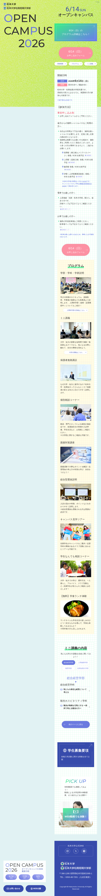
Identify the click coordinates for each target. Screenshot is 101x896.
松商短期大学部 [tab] (82, 668)
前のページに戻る (76, 724)
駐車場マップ (65, 229)
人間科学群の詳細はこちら (76, 310)
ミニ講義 (90, 64)
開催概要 (60, 64)
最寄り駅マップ (66, 209)
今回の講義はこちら (75, 352)
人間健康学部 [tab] (83, 662)
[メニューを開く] (94, 6)
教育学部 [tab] (68, 668)
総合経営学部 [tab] (68, 662)
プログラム (75, 64)
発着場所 (89, 155)
